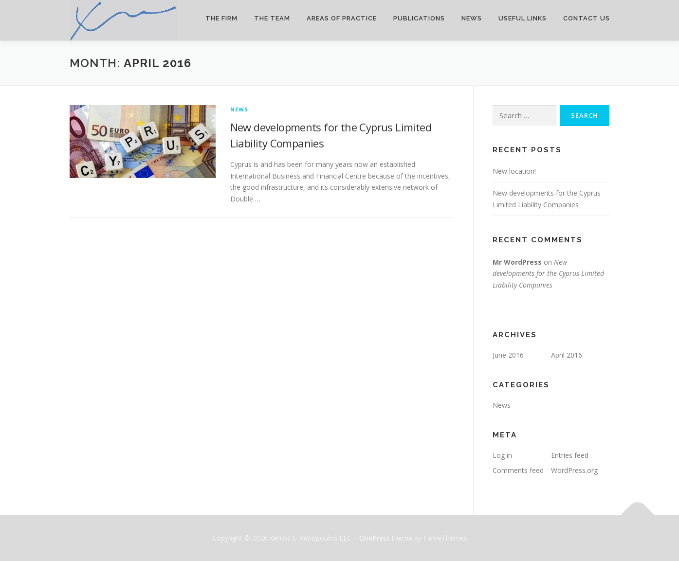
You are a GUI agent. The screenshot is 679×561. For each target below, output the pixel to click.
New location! (514, 171)
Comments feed (518, 470)
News (471, 18)
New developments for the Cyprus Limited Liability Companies (548, 273)
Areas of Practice (342, 18)
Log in (502, 455)
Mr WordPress (517, 262)
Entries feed (569, 455)
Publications (419, 18)
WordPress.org (574, 470)
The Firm (221, 18)
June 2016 (508, 355)
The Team (272, 18)
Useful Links (522, 18)
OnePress (374, 538)
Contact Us (586, 18)
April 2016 (566, 355)
